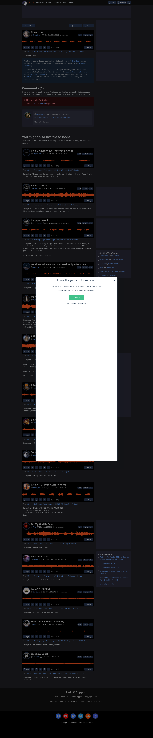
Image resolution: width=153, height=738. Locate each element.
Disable (76, 297)
